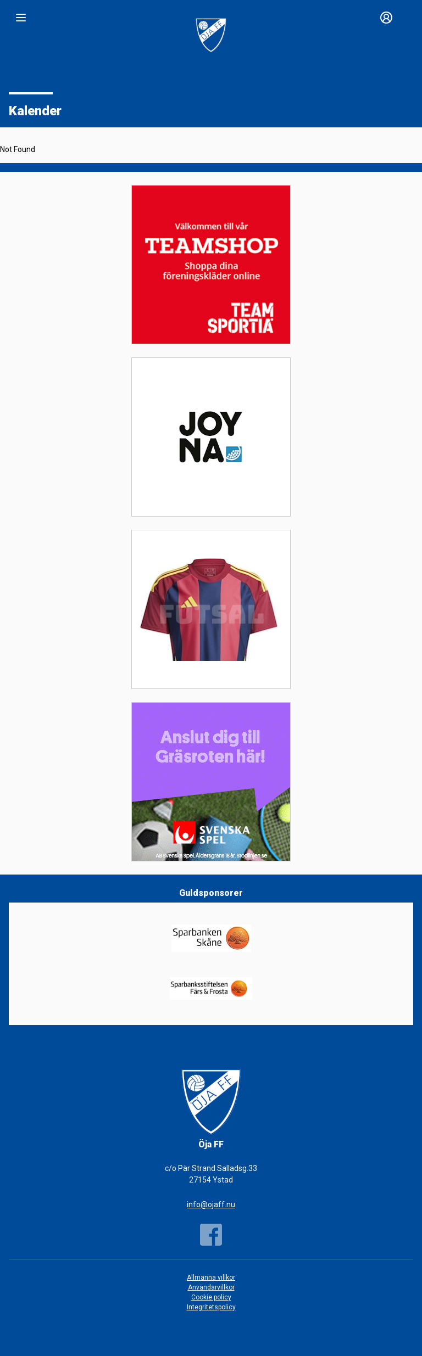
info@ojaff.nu (211, 1204)
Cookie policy (211, 1297)
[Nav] (21, 17)
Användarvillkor (211, 1287)
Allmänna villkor (211, 1277)
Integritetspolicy (211, 1307)
